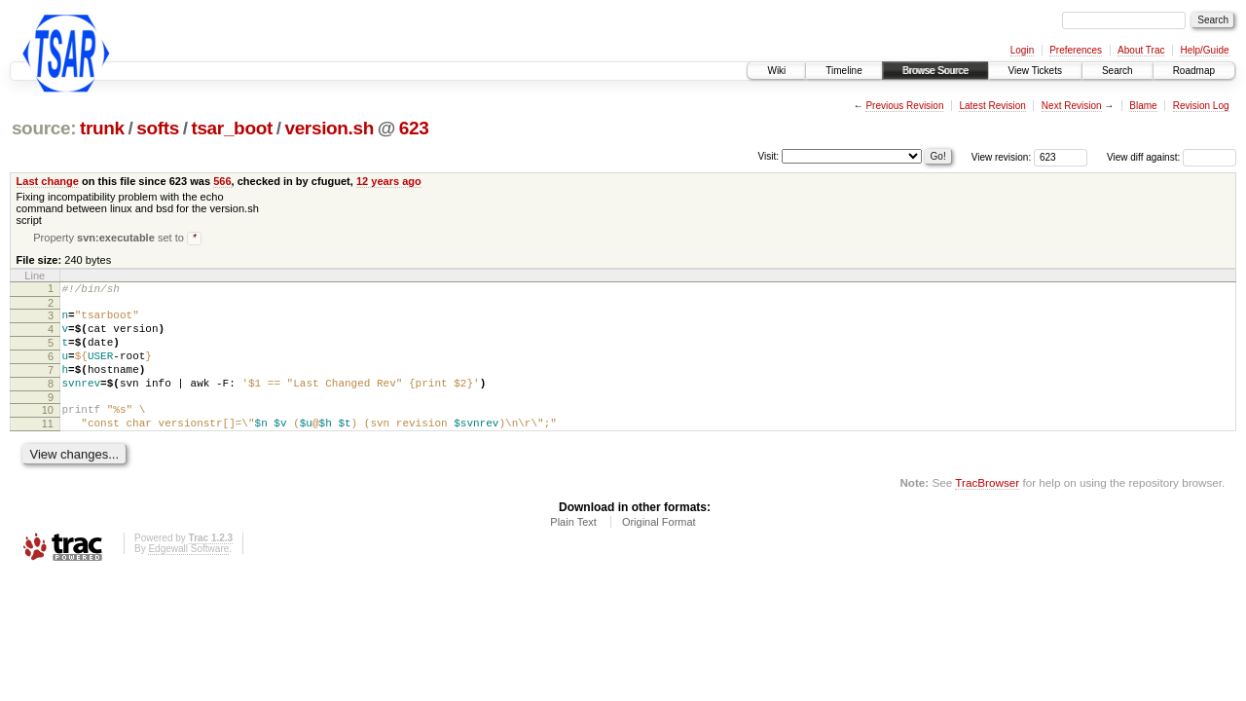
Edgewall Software (188, 577)
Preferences (1075, 50)
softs (157, 128)
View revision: (1001, 157)
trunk (102, 128)
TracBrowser (987, 510)
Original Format (659, 550)
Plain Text (573, 550)
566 (222, 181)
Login (1022, 50)
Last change (48, 181)
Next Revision (1072, 105)
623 (414, 128)
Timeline (843, 70)
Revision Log (1201, 105)
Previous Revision (904, 105)
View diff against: (1171, 157)
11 (48, 449)
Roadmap (1194, 70)
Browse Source (935, 70)
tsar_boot (232, 128)
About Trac (1141, 50)
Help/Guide (1204, 50)
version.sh (329, 128)
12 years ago (388, 181)
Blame (1142, 105)
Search (1117, 70)
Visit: (769, 156)
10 (48, 432)
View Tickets (1035, 70)
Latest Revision (992, 105)
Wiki (776, 70)
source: (44, 128)
